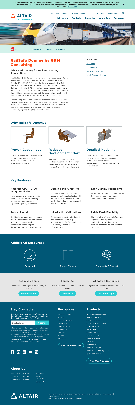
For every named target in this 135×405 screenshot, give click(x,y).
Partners (26, 373)
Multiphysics (91, 345)
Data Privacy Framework (77, 394)
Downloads (62, 323)
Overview (36, 49)
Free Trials (55, 13)
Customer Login (106, 293)
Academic (62, 338)
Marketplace (93, 13)
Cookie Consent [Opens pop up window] (54, 396)
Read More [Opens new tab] (72, 7)
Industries (90, 18)
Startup (61, 335)
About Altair (15, 373)
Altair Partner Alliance (96, 75)
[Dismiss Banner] (123, 4)
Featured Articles (65, 320)
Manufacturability (93, 338)
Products (76, 18)
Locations (14, 376)
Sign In (103, 13)
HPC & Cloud (91, 329)
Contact (83, 13)
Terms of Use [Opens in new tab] (53, 394)
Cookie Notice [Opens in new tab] (91, 394)
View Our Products (99, 361)
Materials (90, 341)
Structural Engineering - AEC (97, 351)
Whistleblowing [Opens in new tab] (108, 394)
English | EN (113, 13)
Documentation (64, 326)
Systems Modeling (93, 354)
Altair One (104, 18)
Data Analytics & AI (93, 317)
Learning (61, 332)
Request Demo (28, 293)
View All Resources (71, 345)
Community (91, 67)
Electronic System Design (96, 323)
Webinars (90, 64)
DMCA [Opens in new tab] (99, 394)
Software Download (95, 71)
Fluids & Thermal (92, 326)
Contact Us (67, 293)
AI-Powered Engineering (96, 314)
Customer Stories (64, 314)
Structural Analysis (93, 348)
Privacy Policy (33, 341)
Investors (74, 13)
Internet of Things (93, 335)
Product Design (92, 332)
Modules (48, 49)
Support (65, 13)
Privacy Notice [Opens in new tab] (63, 394)
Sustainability (16, 380)
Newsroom (40, 373)
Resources (119, 18)
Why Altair (62, 18)
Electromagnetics (93, 320)
